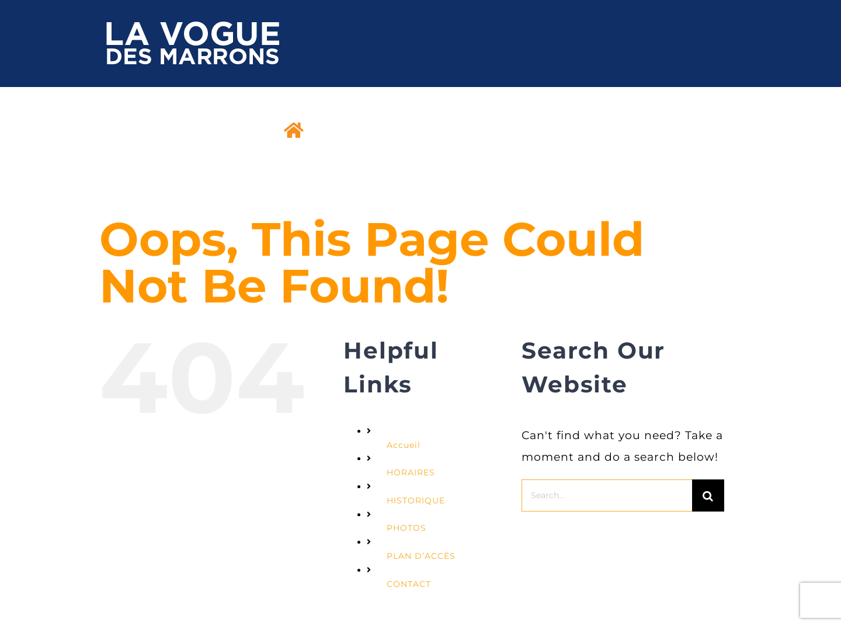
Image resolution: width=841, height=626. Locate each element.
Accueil (403, 445)
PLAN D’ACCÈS (421, 556)
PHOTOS (406, 528)
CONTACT (409, 584)
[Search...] (607, 495)
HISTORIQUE (416, 500)
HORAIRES (411, 472)
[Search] (708, 495)
